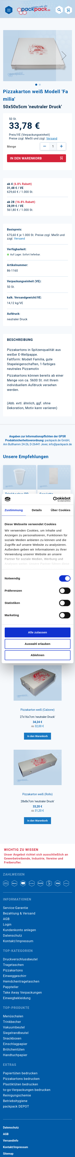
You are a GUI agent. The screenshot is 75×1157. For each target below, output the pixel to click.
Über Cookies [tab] (60, 510)
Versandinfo (10, 1140)
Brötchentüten (14, 1049)
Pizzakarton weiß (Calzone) (37, 709)
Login (7, 924)
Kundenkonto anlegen (19, 930)
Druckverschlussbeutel (20, 959)
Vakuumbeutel (14, 1027)
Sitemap (8, 1153)
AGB (6, 919)
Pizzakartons (13, 970)
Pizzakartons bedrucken (21, 1079)
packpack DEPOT (16, 1106)
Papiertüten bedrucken (20, 1073)
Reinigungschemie (17, 1095)
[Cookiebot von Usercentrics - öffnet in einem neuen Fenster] (53, 499)
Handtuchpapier (15, 1055)
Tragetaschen (13, 965)
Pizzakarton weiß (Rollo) (37, 794)
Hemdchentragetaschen (21, 981)
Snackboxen (12, 1038)
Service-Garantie (15, 908)
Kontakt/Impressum (18, 941)
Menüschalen (13, 1016)
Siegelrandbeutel (16, 1033)
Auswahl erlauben (37, 643)
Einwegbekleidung (17, 998)
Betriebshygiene (15, 1101)
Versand (51, 138)
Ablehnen (37, 655)
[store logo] (34, 10)
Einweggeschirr (14, 976)
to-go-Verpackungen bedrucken (26, 1090)
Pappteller (11, 987)
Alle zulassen (37, 632)
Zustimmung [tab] (14, 510)
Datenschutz (12, 935)
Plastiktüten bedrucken (20, 1084)
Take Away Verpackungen (22, 992)
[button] (64, 55)
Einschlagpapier (15, 1044)
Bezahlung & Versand (19, 913)
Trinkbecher (12, 1022)
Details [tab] (37, 510)
